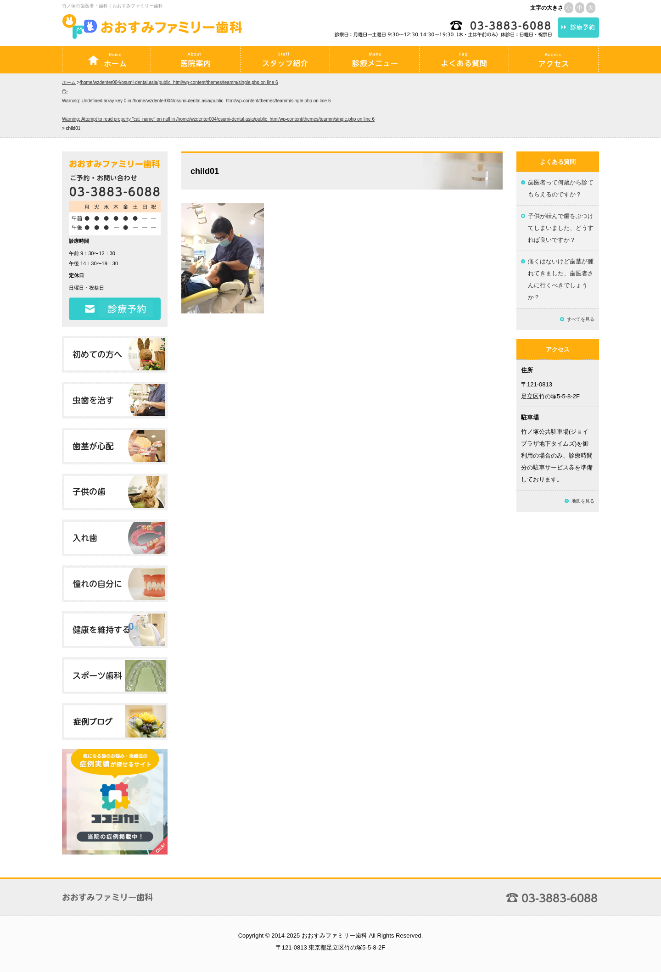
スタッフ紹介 (285, 59)
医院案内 (195, 59)
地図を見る (582, 500)
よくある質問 (464, 59)
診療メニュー (374, 59)
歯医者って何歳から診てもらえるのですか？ (561, 188)
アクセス (553, 59)
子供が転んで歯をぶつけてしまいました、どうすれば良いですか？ (561, 227)
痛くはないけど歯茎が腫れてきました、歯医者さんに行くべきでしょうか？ (561, 279)
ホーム (107, 59)
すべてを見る (580, 319)
